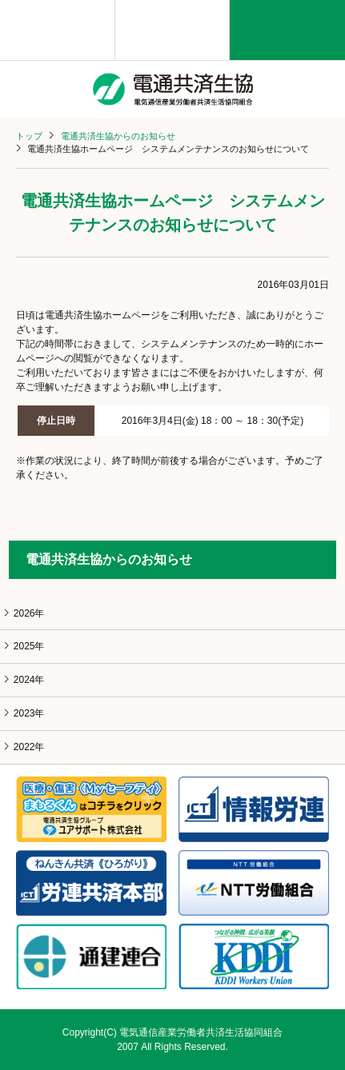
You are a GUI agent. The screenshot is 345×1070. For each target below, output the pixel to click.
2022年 (29, 747)
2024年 (29, 679)
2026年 (29, 613)
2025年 (29, 646)
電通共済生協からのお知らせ (118, 136)
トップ (29, 136)
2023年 (29, 713)
